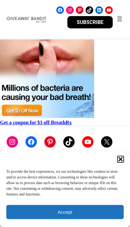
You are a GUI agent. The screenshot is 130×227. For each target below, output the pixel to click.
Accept (65, 212)
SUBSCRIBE (90, 22)
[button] (120, 159)
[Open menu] (119, 19)
